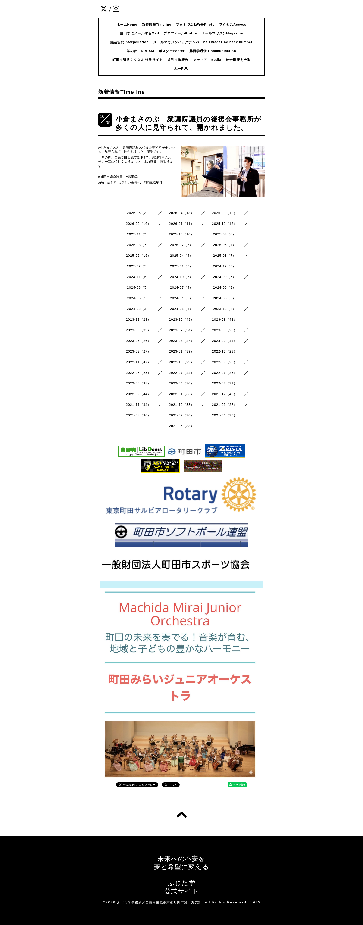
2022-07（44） (181, 373)
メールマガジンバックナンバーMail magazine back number (203, 42)
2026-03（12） (224, 213)
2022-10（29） (181, 362)
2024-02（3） (138, 309)
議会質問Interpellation (129, 42)
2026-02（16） (138, 223)
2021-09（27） (224, 404)
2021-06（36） (224, 415)
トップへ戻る (181, 815)
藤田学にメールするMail (139, 33)
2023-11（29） (138, 319)
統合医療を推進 (238, 60)
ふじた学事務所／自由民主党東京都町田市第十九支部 (159, 902)
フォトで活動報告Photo (195, 24)
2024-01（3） (181, 309)
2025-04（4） (181, 255)
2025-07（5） (181, 245)
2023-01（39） (181, 351)
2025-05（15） (138, 255)
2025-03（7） (224, 255)
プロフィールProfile (180, 33)
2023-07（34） (181, 330)
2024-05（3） (138, 298)
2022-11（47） (138, 362)
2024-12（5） (224, 266)
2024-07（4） (181, 287)
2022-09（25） (224, 362)
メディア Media (207, 60)
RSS (256, 902)
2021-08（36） (138, 415)
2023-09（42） (224, 319)
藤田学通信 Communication (212, 51)
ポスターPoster (172, 51)
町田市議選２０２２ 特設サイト (137, 60)
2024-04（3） (181, 298)
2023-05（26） (138, 341)
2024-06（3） (224, 287)
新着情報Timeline (156, 24)
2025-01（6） (181, 266)
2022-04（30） (181, 383)
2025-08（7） (138, 245)
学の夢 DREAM (140, 51)
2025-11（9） (138, 234)
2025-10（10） (181, 234)
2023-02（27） (138, 351)
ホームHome (127, 24)
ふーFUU (181, 68)
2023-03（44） (224, 341)
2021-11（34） (138, 404)
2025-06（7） (224, 245)
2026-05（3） (138, 213)
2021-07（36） (181, 415)
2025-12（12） (224, 223)
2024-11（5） (138, 277)
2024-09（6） (224, 277)
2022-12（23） (224, 351)
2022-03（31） (224, 383)
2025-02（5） (138, 266)
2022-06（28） (224, 373)
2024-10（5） (181, 277)
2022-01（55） (181, 394)
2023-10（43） (181, 319)
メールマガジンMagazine (222, 33)
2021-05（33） (181, 426)
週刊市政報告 (177, 60)
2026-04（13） (181, 213)
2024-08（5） (138, 287)
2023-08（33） (138, 330)
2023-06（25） (224, 330)
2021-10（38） (181, 404)
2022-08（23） (138, 373)
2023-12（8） (224, 309)
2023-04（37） (181, 341)
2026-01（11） (181, 223)
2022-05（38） (138, 383)
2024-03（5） (224, 298)
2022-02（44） (138, 394)
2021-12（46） (224, 394)
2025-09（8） (224, 234)
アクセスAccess (232, 24)
